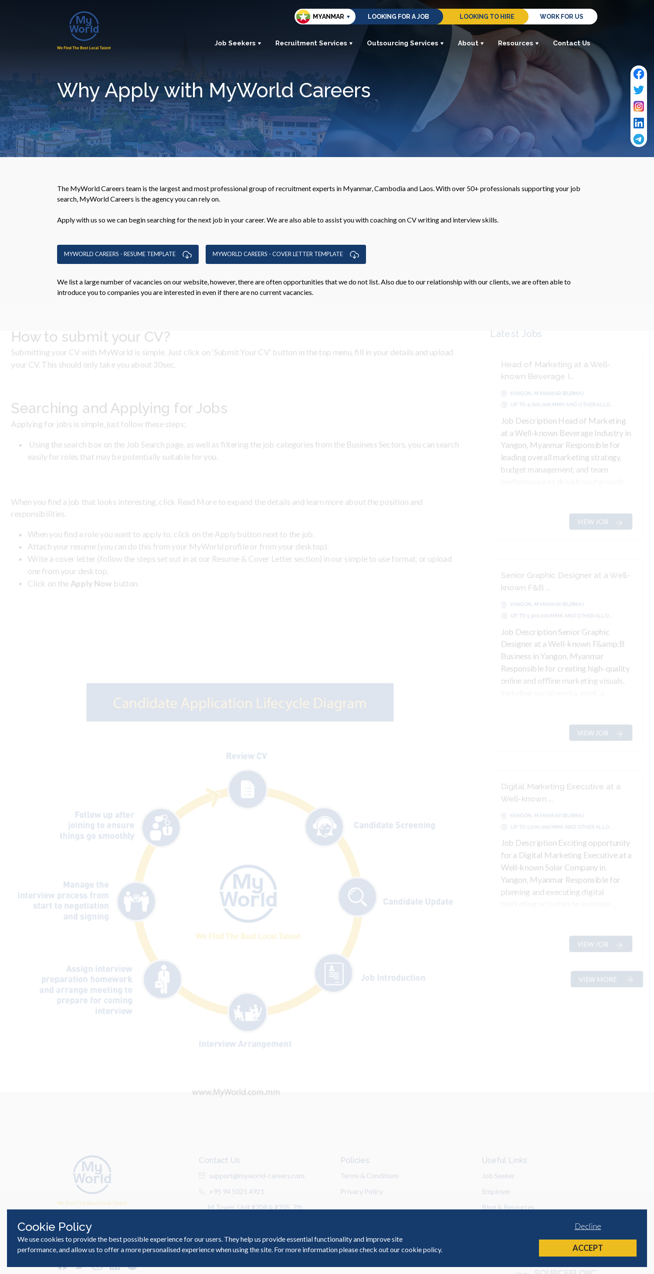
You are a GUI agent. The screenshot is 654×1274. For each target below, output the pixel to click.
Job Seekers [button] (238, 43)
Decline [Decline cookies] (588, 1226)
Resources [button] (518, 43)
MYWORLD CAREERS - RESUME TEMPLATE (128, 254)
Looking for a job (398, 16)
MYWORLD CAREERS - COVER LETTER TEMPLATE (286, 254)
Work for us (561, 16)
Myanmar (320, 17)
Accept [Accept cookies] (588, 1248)
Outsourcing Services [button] (405, 43)
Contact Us (571, 43)
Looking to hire (487, 16)
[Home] (84, 30)
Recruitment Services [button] (314, 43)
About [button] (471, 43)
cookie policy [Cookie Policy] (421, 1249)
